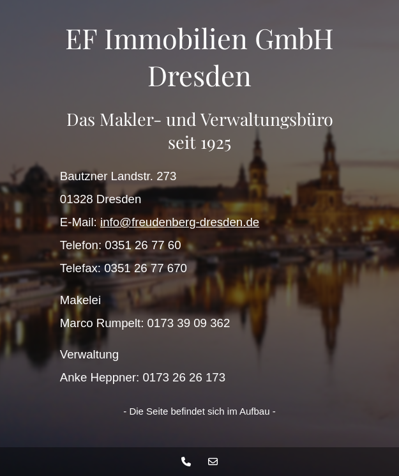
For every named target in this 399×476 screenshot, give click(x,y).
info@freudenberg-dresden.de (179, 222)
